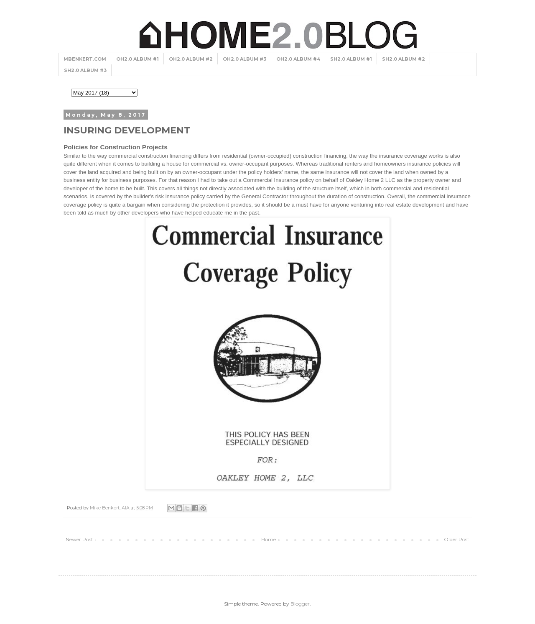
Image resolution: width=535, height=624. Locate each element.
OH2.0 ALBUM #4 (298, 59)
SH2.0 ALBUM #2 (403, 59)
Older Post (456, 539)
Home (268, 539)
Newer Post (79, 539)
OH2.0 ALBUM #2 (191, 59)
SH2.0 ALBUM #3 (85, 70)
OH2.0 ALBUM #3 (244, 59)
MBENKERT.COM (85, 59)
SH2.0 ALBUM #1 (351, 59)
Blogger (300, 604)
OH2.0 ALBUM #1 (137, 59)
